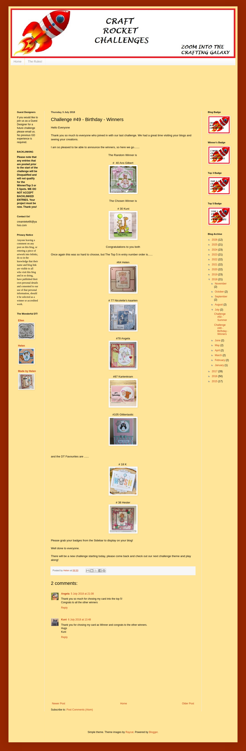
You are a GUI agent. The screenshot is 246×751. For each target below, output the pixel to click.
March (219, 355)
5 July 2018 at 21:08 (82, 593)
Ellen (21, 320)
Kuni (64, 619)
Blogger (153, 732)
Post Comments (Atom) (79, 709)
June (218, 340)
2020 (215, 269)
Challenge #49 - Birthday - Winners (221, 329)
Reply (64, 607)
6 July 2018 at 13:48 (79, 619)
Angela (65, 593)
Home (17, 61)
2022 (215, 259)
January (220, 365)
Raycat (129, 732)
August (219, 304)
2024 (215, 249)
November (220, 283)
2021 (215, 264)
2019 (215, 274)
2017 (215, 371)
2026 (215, 239)
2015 (215, 381)
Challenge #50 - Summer (220, 317)
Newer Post (58, 703)
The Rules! (35, 61)
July (217, 309)
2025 (215, 244)
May (217, 345)
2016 (215, 376)
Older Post (188, 703)
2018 (215, 279)
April (218, 350)
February (220, 360)
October (220, 291)
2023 (215, 254)
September (221, 296)
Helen (21, 345)
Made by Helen (27, 371)
